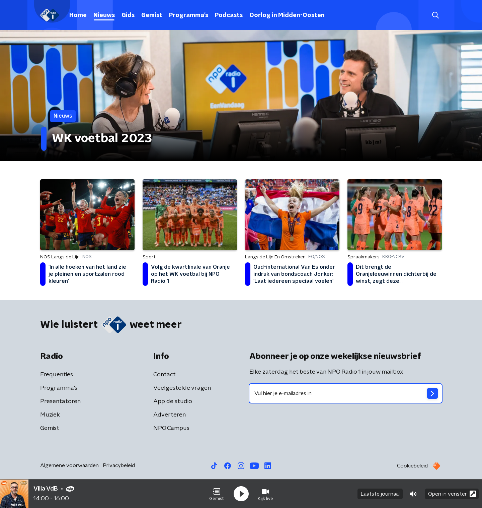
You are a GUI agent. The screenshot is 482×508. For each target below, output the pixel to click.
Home (78, 15)
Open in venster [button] (452, 494)
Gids (128, 15)
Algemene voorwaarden (69, 465)
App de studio (172, 401)
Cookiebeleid (412, 465)
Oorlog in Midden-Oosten (287, 15)
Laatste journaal (380, 494)
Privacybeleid (119, 465)
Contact (164, 375)
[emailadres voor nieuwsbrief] (345, 393)
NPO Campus (171, 428)
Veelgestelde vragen (182, 388)
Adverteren (169, 415)
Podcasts (229, 15)
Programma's (188, 15)
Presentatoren (60, 401)
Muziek (50, 415)
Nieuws (104, 15)
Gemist (151, 15)
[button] (216, 494)
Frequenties (56, 375)
